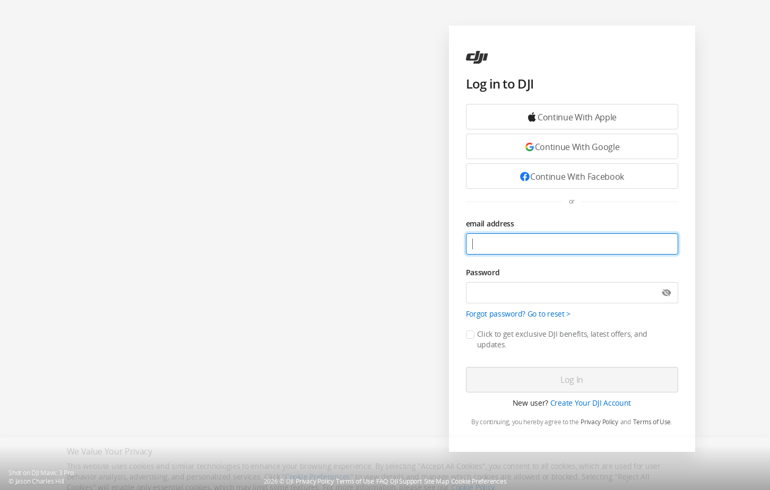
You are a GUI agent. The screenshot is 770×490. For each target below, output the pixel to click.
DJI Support (405, 481)
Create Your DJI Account (590, 403)
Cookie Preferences (479, 481)
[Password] (572, 292)
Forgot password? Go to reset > (518, 314)
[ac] (477, 57)
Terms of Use (652, 422)
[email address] (572, 244)
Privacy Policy (599, 422)
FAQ (382, 481)
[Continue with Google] (572, 116)
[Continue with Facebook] (572, 176)
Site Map (436, 481)
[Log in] (572, 379)
